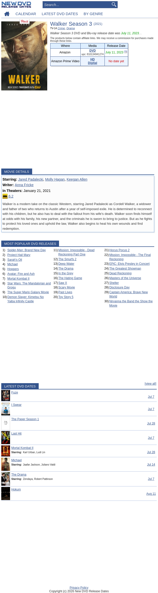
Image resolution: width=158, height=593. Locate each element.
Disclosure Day (119, 287)
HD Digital (92, 61)
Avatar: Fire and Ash (21, 274)
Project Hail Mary (18, 255)
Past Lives (65, 292)
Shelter (114, 283)
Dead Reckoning (120, 273)
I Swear (16, 405)
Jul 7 (151, 397)
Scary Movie (66, 287)
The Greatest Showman (125, 268)
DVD (92, 50)
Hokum (16, 489)
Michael (12, 264)
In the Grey (65, 273)
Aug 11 (151, 494)
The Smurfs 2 (67, 259)
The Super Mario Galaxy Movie (28, 292)
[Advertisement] (77, 129)
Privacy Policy (79, 587)
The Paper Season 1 (25, 419)
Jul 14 (151, 464)
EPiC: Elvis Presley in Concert (129, 264)
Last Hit (16, 433)
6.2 (8, 196)
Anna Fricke (24, 185)
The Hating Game (70, 278)
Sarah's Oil (14, 259)
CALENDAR (26, 14)
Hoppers (13, 269)
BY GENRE (93, 14)
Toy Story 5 (65, 297)
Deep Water (66, 264)
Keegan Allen (77, 179)
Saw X (62, 283)
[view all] (150, 383)
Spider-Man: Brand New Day (26, 250)
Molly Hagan (55, 179)
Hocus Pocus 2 (119, 250)
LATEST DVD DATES (60, 14)
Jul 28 (151, 423)
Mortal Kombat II (18, 278)
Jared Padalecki (30, 179)
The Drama (65, 268)
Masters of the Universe (125, 278)
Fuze (14, 392)
